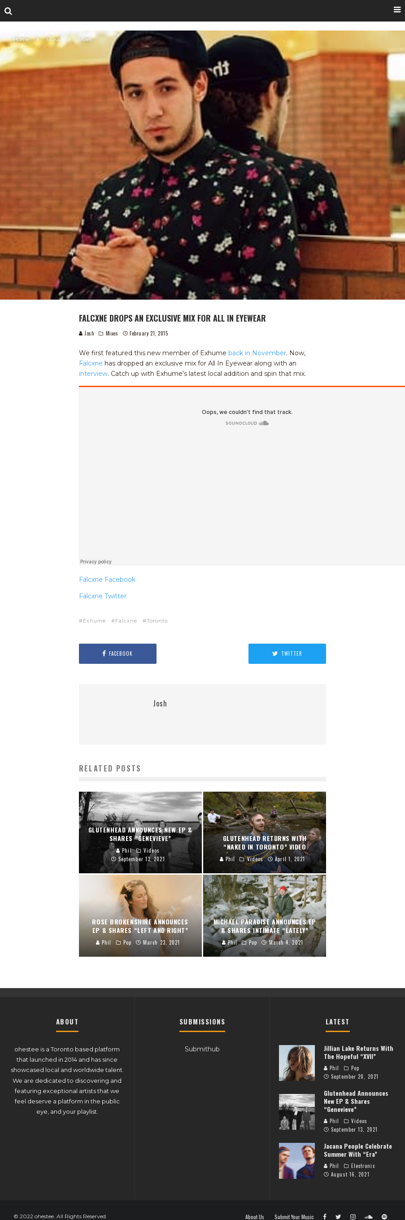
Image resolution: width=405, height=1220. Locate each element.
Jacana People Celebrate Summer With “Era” (358, 1150)
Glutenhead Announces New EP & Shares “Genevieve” (356, 1101)
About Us (254, 1217)
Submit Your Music (294, 1217)
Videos (359, 1121)
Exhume (94, 621)
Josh (87, 333)
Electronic (363, 1166)
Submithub (202, 1049)
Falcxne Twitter (102, 596)
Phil (332, 1068)
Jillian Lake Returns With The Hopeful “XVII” (358, 1052)
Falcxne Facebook (107, 579)
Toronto (157, 621)
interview (93, 374)
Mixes (112, 333)
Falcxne (91, 363)
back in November (257, 353)
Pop (355, 1068)
